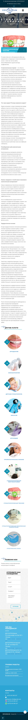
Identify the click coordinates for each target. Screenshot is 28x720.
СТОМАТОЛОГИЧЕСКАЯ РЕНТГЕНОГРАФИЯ (12, 481)
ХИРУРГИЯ (13, 415)
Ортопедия (13, 438)
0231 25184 (10, 654)
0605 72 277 (18, 648)
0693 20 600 (18, 654)
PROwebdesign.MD (21, 714)
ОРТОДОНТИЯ (14, 351)
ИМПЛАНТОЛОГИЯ (13, 373)
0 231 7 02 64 (11, 639)
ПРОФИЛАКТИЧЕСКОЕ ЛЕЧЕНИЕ (13, 459)
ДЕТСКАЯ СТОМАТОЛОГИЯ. (13, 394)
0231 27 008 (10, 648)
